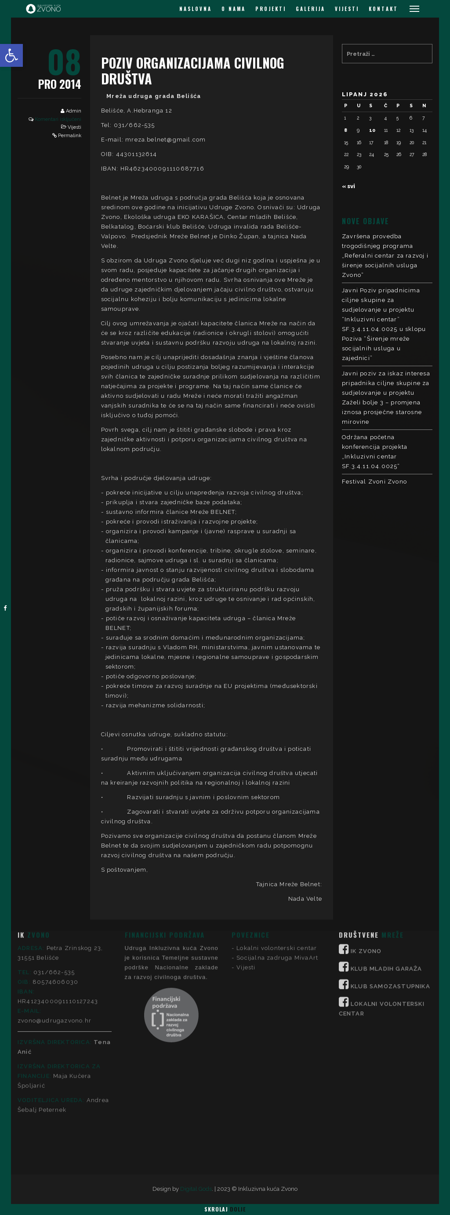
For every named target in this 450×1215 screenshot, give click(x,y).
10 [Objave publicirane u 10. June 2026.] (372, 130)
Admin (73, 111)
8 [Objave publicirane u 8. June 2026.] (345, 130)
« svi (348, 186)
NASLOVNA (195, 8)
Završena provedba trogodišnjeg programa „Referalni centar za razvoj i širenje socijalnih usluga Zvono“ (385, 255)
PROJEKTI (270, 8)
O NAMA (233, 8)
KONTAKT (383, 8)
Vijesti (74, 127)
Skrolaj (225, 1209)
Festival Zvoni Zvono (374, 481)
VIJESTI (347, 8)
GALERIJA (310, 8)
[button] (11, 55)
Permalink (69, 135)
